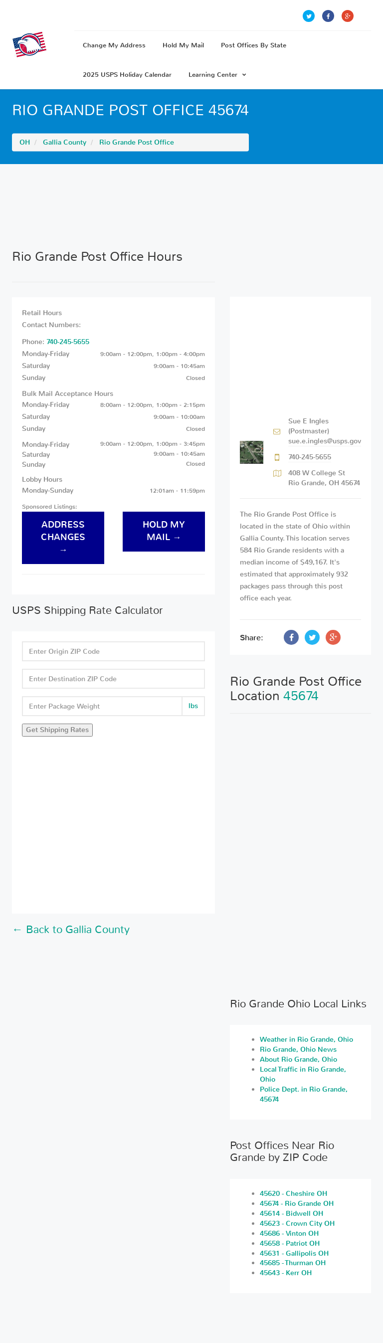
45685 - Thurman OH (293, 1263)
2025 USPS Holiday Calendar (127, 74)
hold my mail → (164, 531)
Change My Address (114, 45)
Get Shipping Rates (57, 730)
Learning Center (217, 74)
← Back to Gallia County (71, 930)
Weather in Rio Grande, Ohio (306, 1039)
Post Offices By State (253, 45)
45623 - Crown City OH (297, 1223)
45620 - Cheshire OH (293, 1193)
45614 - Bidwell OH (291, 1213)
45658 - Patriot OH (290, 1243)
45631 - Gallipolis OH (294, 1253)
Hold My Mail (183, 45)
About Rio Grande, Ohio (298, 1059)
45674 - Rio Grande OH (297, 1203)
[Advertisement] (191, 206)
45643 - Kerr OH (286, 1273)
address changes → (63, 537)
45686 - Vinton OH (289, 1233)
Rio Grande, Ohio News (298, 1049)
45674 (301, 696)
